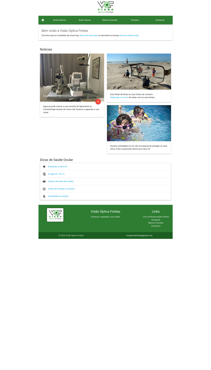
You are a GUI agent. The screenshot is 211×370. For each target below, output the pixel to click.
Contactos (156, 357)
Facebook (155, 351)
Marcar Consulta (155, 354)
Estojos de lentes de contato (61, 312)
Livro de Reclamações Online (156, 348)
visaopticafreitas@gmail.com (139, 366)
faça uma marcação (89, 35)
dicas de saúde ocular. (129, 35)
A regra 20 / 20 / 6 (56, 305)
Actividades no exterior (58, 327)
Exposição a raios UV (57, 297)
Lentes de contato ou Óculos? (61, 320)
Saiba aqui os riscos (119, 228)
